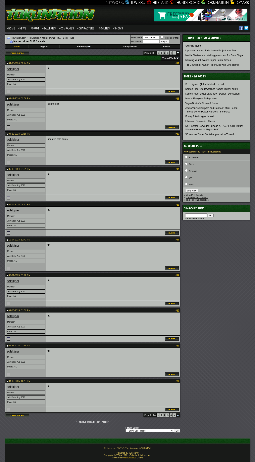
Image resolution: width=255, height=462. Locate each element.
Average (193, 171)
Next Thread (102, 422)
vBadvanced (130, 457)
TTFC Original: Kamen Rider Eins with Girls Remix (212, 64)
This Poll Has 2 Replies (197, 200)
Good (191, 164)
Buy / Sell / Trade (65, 38)
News (23, 28)
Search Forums (194, 208)
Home (11, 28)
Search (166, 46)
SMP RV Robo (193, 45)
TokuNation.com (18, 38)
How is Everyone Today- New (201, 98)
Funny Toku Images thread (199, 116)
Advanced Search (195, 218)
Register (44, 46)
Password (136, 41)
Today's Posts (130, 46)
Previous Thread (86, 422)
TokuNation (33, 38)
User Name (136, 37)
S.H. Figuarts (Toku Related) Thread (204, 84)
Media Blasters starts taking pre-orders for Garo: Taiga (214, 55)
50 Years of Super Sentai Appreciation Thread (209, 134)
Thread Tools (169, 58)
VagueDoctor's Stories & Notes (201, 103)
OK (190, 178)
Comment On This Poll (197, 197)
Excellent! (194, 157)
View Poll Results (194, 195)
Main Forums (48, 38)
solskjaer (13, 69)
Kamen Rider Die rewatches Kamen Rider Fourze (211, 89)
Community (83, 46)
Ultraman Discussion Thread (200, 121)
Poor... (192, 184)
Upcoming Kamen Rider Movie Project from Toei (210, 50)
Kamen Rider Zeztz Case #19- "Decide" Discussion (212, 93)
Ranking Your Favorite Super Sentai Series (208, 60)
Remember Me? (170, 38)
